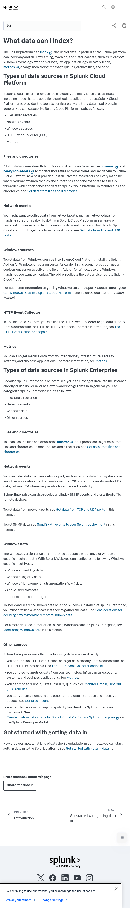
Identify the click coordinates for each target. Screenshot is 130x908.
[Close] (116, 891)
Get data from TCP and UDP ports (80, 510)
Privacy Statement (18, 902)
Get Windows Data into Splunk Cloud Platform (37, 293)
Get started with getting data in (89, 749)
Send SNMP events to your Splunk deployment (71, 525)
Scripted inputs (36, 701)
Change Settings (52, 902)
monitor (63, 442)
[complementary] (113, 25)
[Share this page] (114, 25)
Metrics (101, 361)
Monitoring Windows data (22, 630)
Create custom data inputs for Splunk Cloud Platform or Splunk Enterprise (61, 717)
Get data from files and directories (52, 191)
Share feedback (20, 785)
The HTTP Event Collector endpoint (77, 666)
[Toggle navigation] (122, 838)
